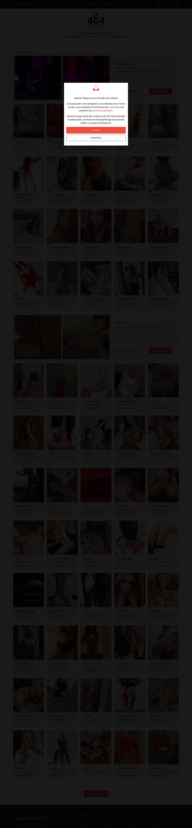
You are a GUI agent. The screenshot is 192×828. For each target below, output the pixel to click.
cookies (112, 107)
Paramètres (96, 138)
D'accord (96, 130)
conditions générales (102, 110)
